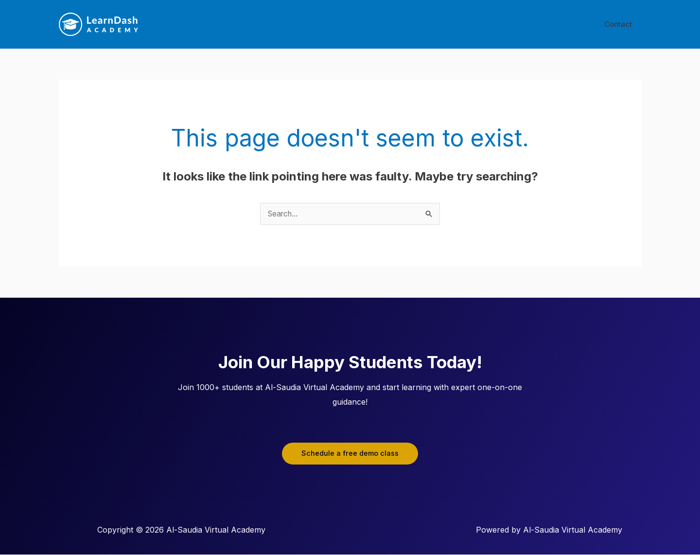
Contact (620, 24)
